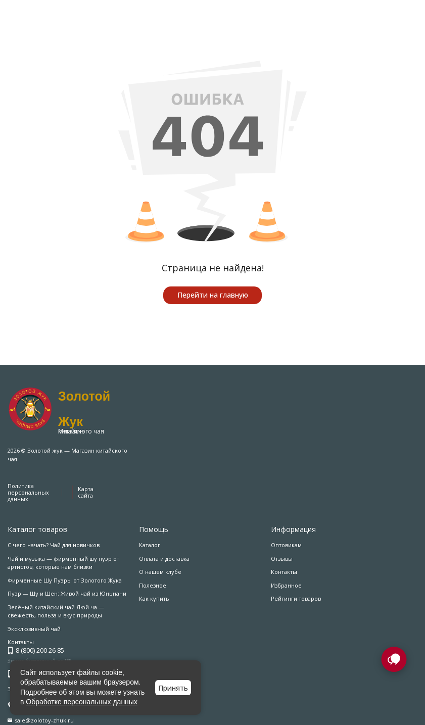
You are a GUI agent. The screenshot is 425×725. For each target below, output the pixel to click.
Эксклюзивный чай (34, 629)
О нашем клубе (160, 571)
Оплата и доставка (164, 558)
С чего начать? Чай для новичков (54, 545)
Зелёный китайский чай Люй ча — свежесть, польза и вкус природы (56, 611)
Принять (173, 688)
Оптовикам (286, 545)
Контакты (284, 571)
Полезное (152, 585)
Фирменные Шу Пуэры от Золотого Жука (65, 580)
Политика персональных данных (28, 492)
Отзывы (282, 558)
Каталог (149, 545)
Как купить (154, 598)
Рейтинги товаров (296, 598)
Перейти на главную (212, 295)
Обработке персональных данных (81, 702)
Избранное (286, 585)
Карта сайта (85, 492)
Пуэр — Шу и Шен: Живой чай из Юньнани (67, 593)
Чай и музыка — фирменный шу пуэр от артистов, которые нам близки (63, 563)
